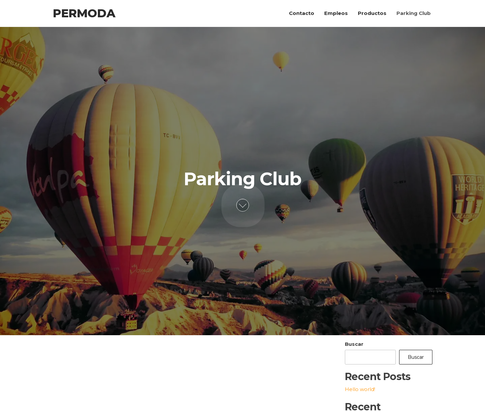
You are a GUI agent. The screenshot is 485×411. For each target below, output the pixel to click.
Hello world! (360, 389)
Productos (372, 13)
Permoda (84, 13)
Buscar (354, 344)
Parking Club (413, 13)
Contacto (301, 13)
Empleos (336, 13)
